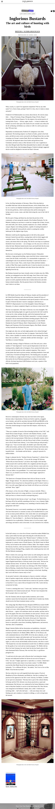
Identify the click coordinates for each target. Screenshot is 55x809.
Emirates (29, 13)
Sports (21, 13)
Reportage (31, 10)
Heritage (33, 13)
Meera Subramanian (27, 31)
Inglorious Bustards (27, 18)
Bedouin (25, 13)
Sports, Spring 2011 (11, 780)
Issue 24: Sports (25, 10)
